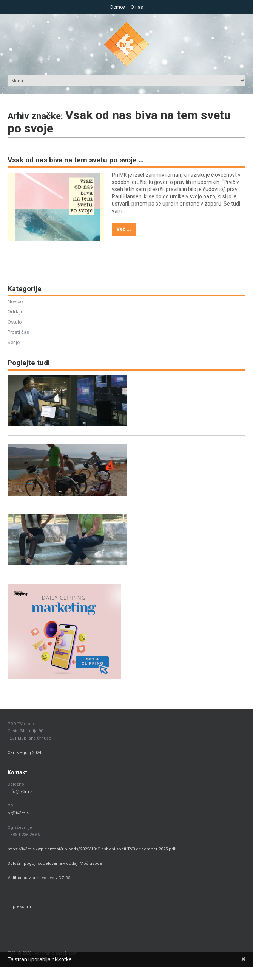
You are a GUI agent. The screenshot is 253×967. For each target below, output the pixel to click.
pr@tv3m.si (19, 813)
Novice (15, 302)
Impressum (19, 907)
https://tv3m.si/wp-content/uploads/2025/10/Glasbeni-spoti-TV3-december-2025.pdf (92, 849)
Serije (14, 343)
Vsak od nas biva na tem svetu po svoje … (75, 160)
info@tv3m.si (21, 791)
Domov (117, 7)
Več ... (123, 229)
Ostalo (15, 322)
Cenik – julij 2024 (24, 753)
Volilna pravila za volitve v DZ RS (39, 878)
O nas (137, 7)
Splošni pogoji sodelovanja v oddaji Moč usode (55, 863)
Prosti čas (18, 332)
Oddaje (15, 312)
